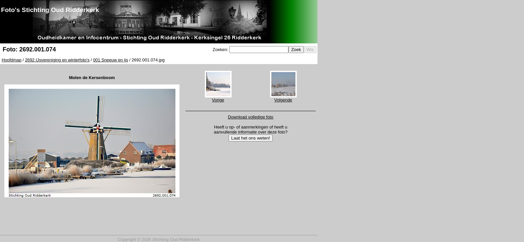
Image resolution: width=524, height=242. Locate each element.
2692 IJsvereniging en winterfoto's (57, 59)
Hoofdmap (11, 59)
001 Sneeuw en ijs (110, 59)
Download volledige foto (250, 116)
